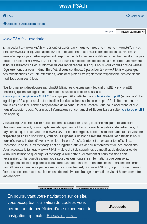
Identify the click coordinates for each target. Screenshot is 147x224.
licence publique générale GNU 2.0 (27, 96)
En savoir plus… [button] (62, 216)
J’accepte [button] (117, 206)
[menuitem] (8, 16)
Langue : (109, 31)
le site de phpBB (108, 96)
